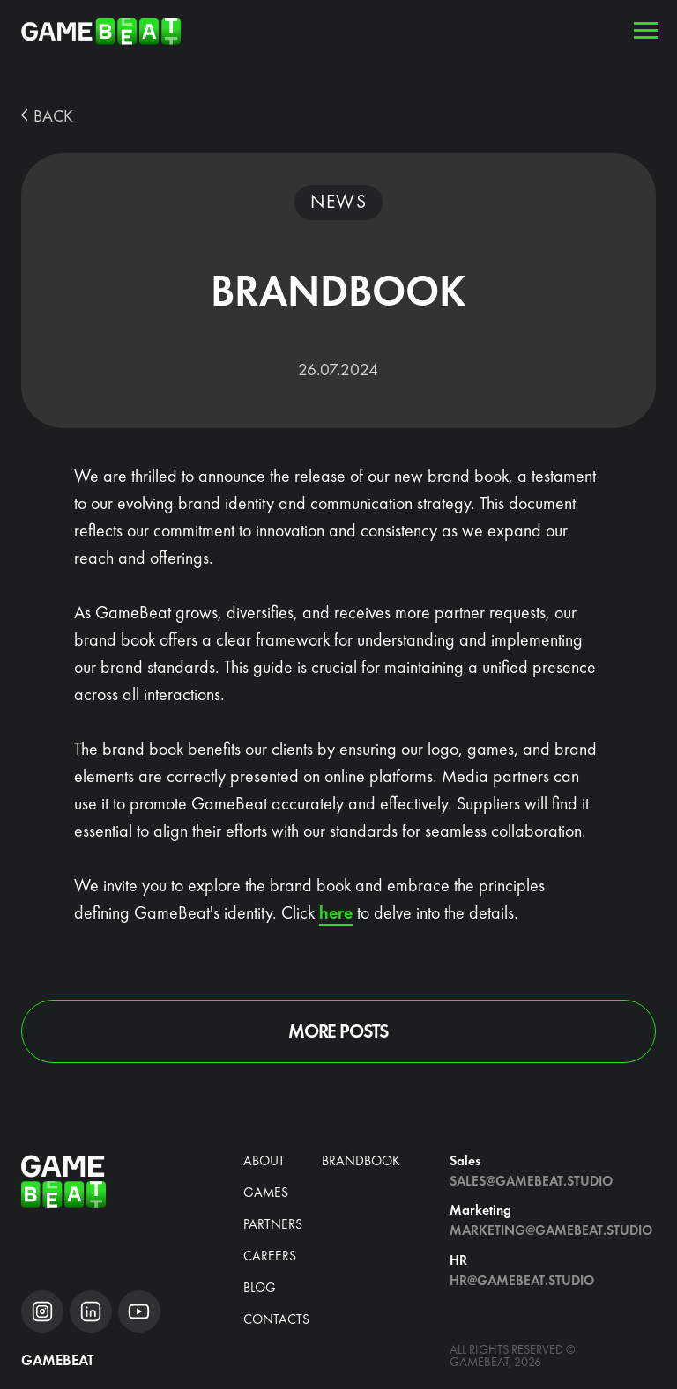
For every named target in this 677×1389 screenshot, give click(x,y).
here (336, 912)
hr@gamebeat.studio (522, 1280)
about (264, 1161)
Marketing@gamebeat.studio (551, 1230)
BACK (53, 116)
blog (259, 1288)
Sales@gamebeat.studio (531, 1181)
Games (265, 1192)
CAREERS (269, 1256)
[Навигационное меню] (646, 31)
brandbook (361, 1161)
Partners (272, 1224)
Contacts (276, 1319)
